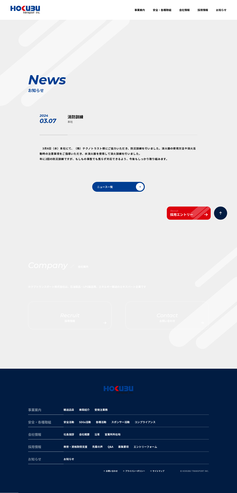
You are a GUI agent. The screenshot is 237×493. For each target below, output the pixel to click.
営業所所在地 (112, 434)
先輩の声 (97, 446)
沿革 (97, 434)
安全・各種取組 (162, 10)
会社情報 (184, 10)
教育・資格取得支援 (75, 446)
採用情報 (203, 10)
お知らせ (221, 10)
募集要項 (123, 446)
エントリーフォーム (145, 446)
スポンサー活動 (120, 421)
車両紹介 (84, 409)
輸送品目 (69, 409)
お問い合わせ (112, 471)
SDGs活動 (85, 421)
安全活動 (69, 421)
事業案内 (139, 10)
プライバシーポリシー (135, 471)
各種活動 (101, 421)
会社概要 (84, 434)
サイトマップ (158, 471)
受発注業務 (101, 409)
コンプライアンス (145, 421)
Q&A (110, 446)
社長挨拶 (69, 434)
